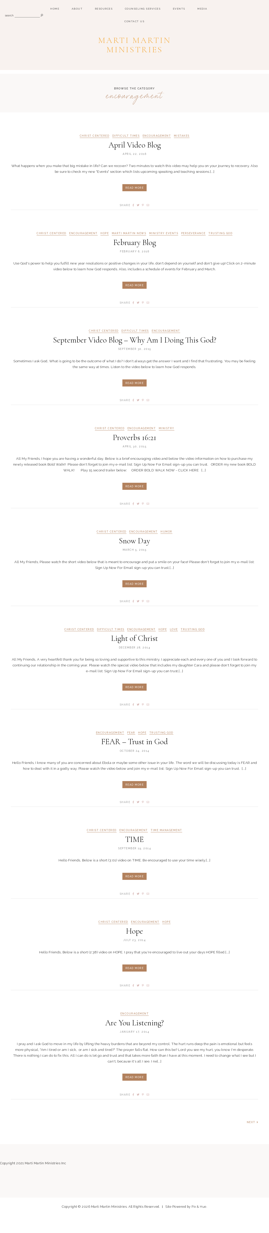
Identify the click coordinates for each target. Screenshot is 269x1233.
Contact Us (134, 21)
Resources (104, 8)
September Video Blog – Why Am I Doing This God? (134, 356)
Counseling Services (143, 8)
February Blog (134, 258)
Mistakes (182, 152)
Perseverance (193, 249)
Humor (167, 548)
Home (54, 8)
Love (174, 645)
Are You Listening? (134, 1039)
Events (179, 8)
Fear (131, 749)
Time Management (167, 846)
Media (202, 8)
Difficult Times (126, 152)
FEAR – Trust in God (134, 758)
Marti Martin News (128, 249)
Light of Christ (134, 655)
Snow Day (134, 557)
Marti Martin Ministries (134, 51)
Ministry (167, 444)
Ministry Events (164, 249)
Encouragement (157, 152)
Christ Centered (94, 152)
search (9, 15)
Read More (134, 204)
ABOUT (77, 8)
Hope (104, 249)
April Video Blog (134, 161)
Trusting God (221, 249)
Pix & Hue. (199, 1224)
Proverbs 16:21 (134, 454)
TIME (134, 856)
